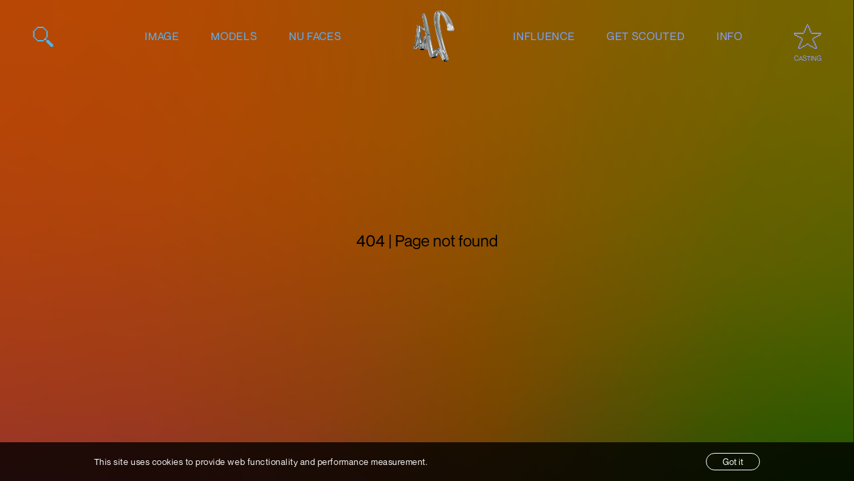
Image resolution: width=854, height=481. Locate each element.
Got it (733, 461)
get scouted (645, 36)
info (730, 36)
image (162, 36)
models (234, 36)
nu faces (315, 36)
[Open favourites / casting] (807, 36)
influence (543, 36)
